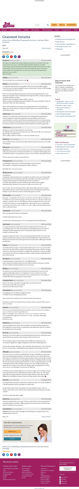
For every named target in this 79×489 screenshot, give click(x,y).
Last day (40, 40)
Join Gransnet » (71, 24)
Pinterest (63, 481)
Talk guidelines (45, 476)
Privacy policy (45, 479)
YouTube (63, 483)
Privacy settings (45, 481)
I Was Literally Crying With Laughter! (67, 44)
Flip (43, 48)
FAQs (46, 40)
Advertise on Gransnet (47, 470)
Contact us (44, 468)
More (75, 30)
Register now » (12, 431)
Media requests (45, 477)
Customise (48, 48)
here (56, 92)
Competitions (66, 30)
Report (49, 60)
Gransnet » (12, 438)
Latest (57, 99)
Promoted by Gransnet (67, 103)
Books (24, 477)
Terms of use (44, 483)
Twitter (62, 479)
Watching (16, 40)
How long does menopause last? (66, 116)
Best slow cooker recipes (64, 105)
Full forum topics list (9, 479)
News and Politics (8, 472)
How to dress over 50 (63, 153)
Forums (4, 30)
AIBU (4, 45)
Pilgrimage (59, 49)
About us (43, 472)
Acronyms (5, 42)
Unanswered (25, 40)
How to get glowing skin (64, 114)
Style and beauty (62, 142)
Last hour (33, 40)
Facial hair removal (62, 149)
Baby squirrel (60, 41)
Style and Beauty (27, 472)
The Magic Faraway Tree (63, 46)
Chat (4, 470)
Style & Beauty (47, 30)
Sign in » (62, 24)
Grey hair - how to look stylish (66, 144)
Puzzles (54, 24)
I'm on (10, 40)
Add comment (44, 60)
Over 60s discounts (27, 474)
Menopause (35, 30)
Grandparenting (15, 30)
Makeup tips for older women (65, 147)
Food (56, 30)
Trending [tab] (57, 36)
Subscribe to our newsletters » (67, 468)
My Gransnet (26, 468)
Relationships (7, 474)
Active (4, 40)
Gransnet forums (16, 37)
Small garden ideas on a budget (66, 111)
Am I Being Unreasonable (10, 468)
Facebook (63, 477)
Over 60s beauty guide (63, 151)
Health (26, 30)
